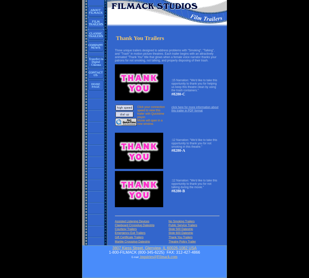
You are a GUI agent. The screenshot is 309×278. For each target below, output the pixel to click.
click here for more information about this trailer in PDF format (194, 109)
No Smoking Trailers (182, 221)
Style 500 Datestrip (181, 229)
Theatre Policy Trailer (182, 241)
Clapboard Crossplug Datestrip (134, 225)
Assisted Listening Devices (132, 221)
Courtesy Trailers (126, 229)
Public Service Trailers (183, 225)
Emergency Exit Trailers (130, 233)
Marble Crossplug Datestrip (132, 241)
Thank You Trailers (180, 237)
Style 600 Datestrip (181, 233)
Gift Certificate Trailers (129, 237)
